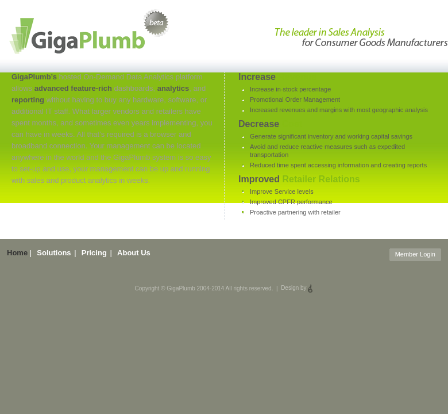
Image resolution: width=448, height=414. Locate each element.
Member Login (415, 254)
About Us (133, 252)
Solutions (54, 252)
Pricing (94, 252)
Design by (297, 288)
